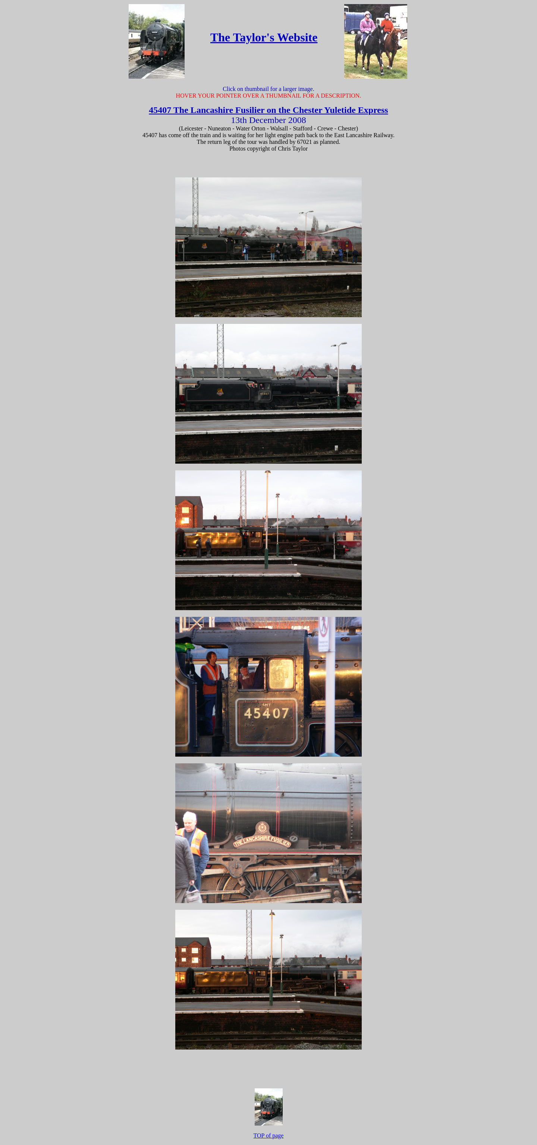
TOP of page (269, 1135)
